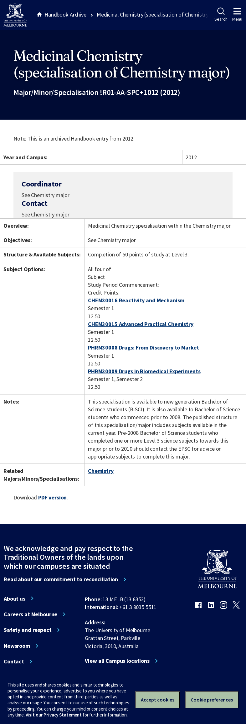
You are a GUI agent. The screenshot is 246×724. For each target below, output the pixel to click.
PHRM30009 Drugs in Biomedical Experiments (144, 371)
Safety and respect (28, 630)
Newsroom (17, 645)
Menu (237, 14)
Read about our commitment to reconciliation (61, 579)
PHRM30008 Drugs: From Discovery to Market (143, 347)
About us (14, 598)
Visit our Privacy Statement (54, 715)
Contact (14, 661)
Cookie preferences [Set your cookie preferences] (212, 700)
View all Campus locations (117, 660)
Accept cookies (157, 700)
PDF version (52, 497)
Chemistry (101, 470)
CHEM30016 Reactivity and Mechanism (136, 300)
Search (220, 14)
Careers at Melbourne (30, 614)
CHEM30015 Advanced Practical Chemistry (140, 324)
